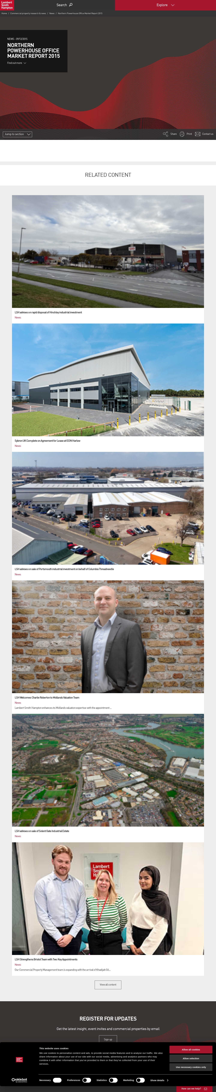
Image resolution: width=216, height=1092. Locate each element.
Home (4, 13)
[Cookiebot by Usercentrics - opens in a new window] (19, 1086)
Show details (157, 1086)
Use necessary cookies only (191, 1073)
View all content (108, 984)
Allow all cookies (191, 1055)
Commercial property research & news (28, 13)
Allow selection (191, 1064)
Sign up (108, 1039)
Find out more (16, 63)
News (51, 13)
